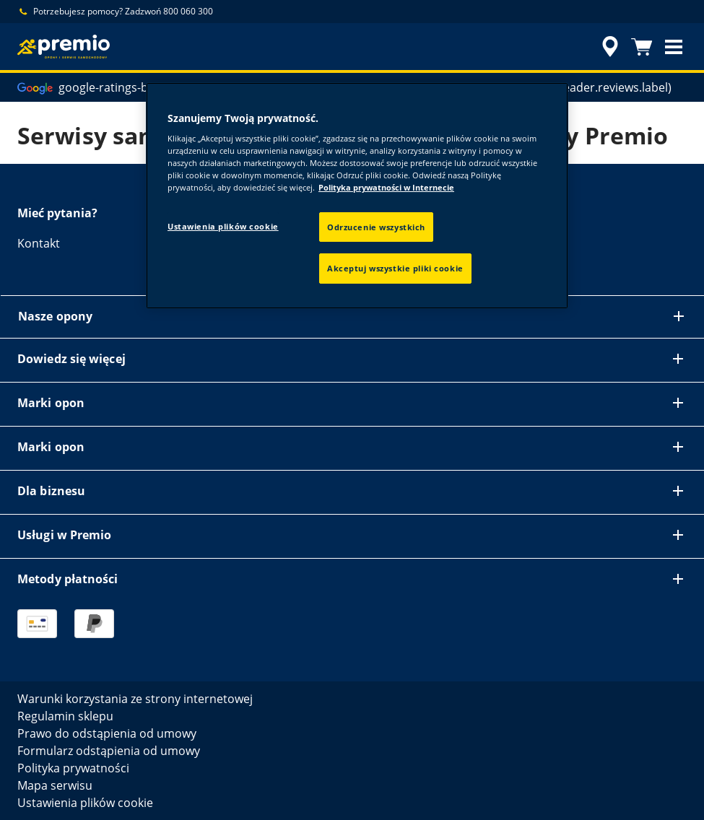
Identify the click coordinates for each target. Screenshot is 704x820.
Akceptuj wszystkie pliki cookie (395, 268)
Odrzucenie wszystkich (376, 227)
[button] (674, 47)
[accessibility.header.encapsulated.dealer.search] (608, 47)
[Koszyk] (642, 47)
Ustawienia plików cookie (223, 226)
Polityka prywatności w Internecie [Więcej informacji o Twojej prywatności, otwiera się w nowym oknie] (386, 187)
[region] (357, 196)
